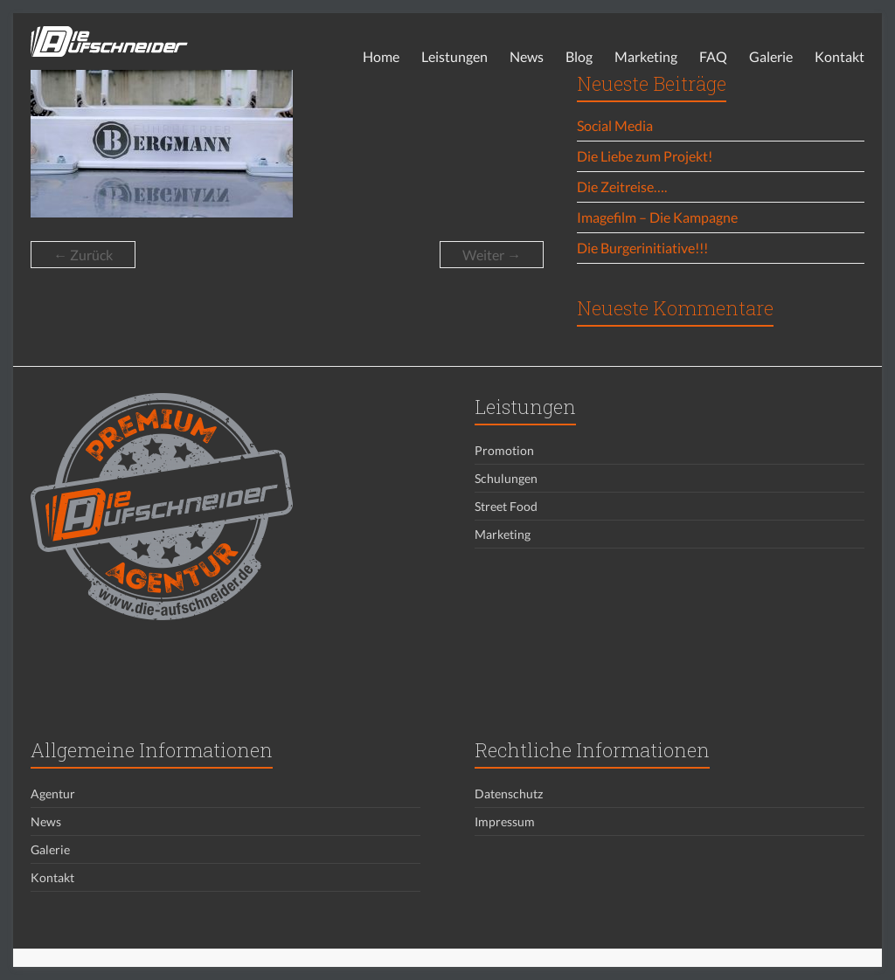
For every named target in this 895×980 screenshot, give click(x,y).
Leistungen (454, 56)
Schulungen (506, 478)
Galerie (771, 56)
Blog (579, 56)
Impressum (505, 821)
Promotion (504, 450)
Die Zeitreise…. (622, 186)
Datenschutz (509, 793)
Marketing (645, 56)
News (527, 56)
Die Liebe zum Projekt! (644, 156)
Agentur (53, 793)
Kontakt (839, 56)
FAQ (713, 56)
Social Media (615, 125)
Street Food (506, 506)
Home (381, 56)
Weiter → (491, 254)
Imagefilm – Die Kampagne (657, 217)
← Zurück (83, 254)
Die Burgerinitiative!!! (642, 247)
